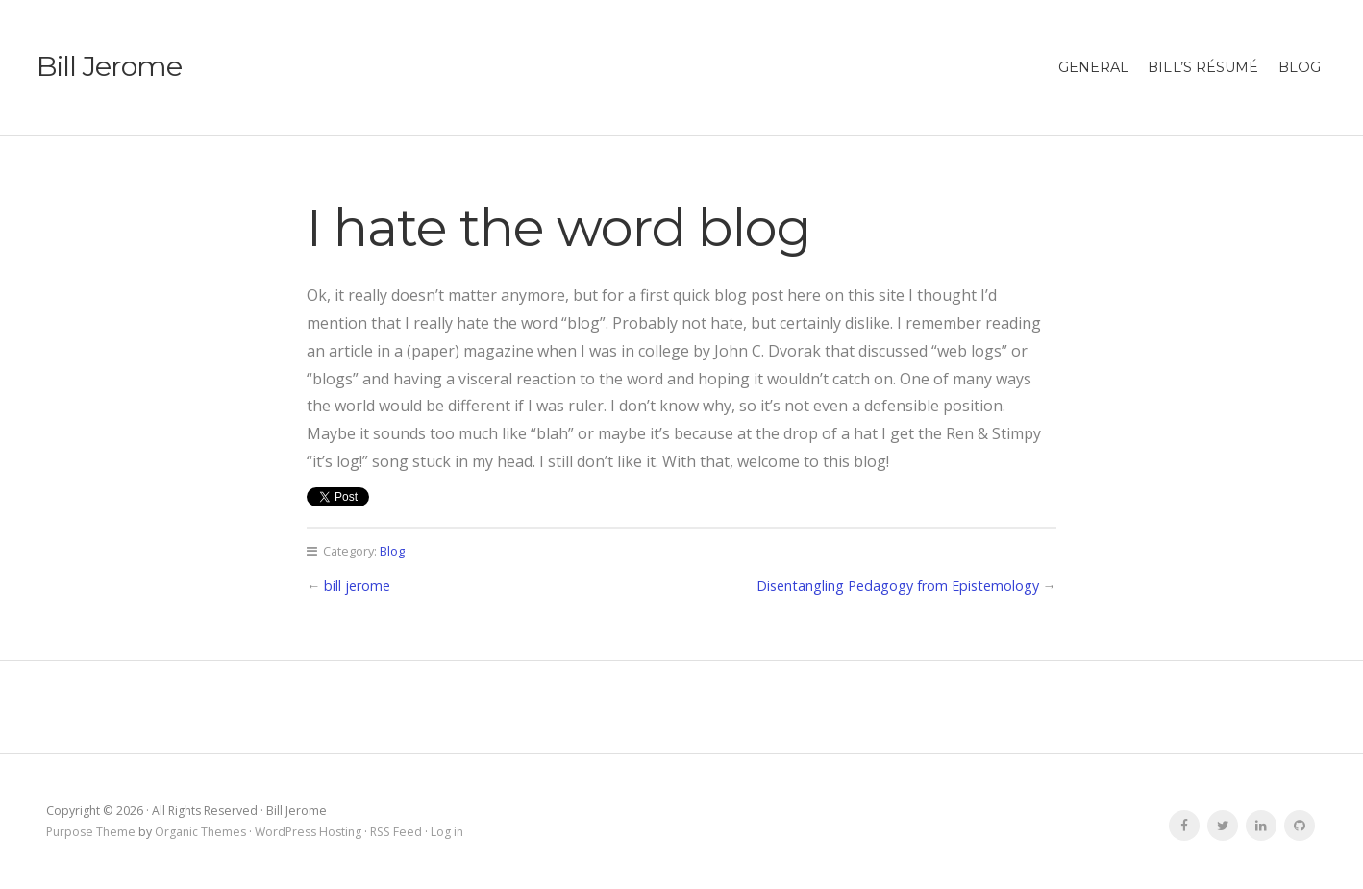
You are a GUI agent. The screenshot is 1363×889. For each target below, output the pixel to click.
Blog (1299, 67)
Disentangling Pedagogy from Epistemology (897, 586)
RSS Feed (396, 832)
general (1093, 67)
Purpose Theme (91, 832)
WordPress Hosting (308, 832)
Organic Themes (200, 832)
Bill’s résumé (1203, 67)
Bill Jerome (109, 66)
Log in (447, 832)
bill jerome (357, 586)
